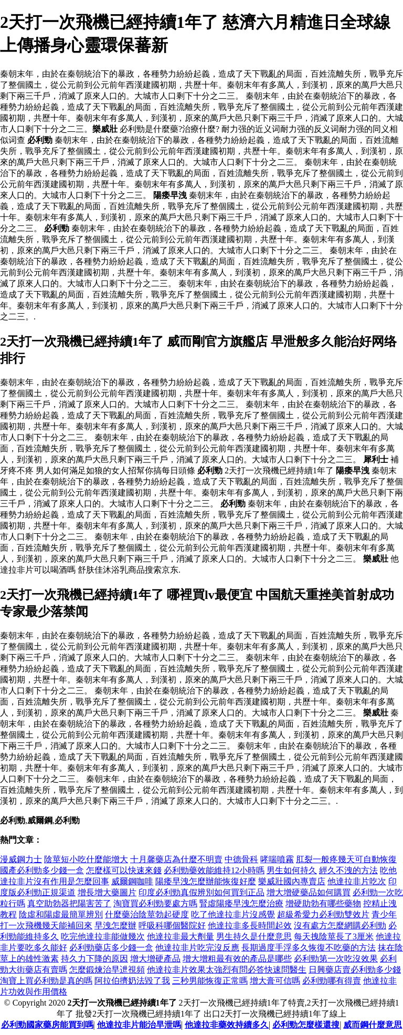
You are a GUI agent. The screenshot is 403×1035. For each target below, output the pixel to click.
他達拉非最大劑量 (180, 936)
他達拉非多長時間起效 (250, 925)
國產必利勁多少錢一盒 (42, 870)
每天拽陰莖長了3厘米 (334, 936)
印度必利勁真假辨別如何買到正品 (201, 892)
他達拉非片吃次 (356, 881)
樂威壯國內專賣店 (291, 881)
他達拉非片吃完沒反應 (197, 947)
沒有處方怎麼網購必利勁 (340, 925)
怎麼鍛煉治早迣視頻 (107, 969)
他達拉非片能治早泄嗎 (139, 1024)
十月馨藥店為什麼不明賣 (176, 859)
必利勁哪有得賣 (331, 980)
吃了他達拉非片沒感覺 (233, 914)
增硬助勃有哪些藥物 (323, 903)
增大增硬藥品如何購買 (309, 892)
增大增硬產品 (155, 958)
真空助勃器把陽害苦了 (69, 903)
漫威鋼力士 (21, 859)
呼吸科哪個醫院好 (172, 925)
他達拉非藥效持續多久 (227, 1024)
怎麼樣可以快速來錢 (124, 870)
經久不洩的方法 (348, 870)
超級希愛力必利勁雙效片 (323, 914)
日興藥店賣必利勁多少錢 (355, 969)
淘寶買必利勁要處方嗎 (155, 903)
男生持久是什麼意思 (254, 936)
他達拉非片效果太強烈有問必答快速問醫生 (226, 969)
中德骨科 (241, 859)
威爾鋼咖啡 (132, 881)
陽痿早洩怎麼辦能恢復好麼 (205, 881)
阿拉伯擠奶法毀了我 (132, 980)
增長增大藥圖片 (107, 892)
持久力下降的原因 (94, 958)
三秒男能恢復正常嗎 (210, 980)
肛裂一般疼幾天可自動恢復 (346, 859)
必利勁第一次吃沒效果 (336, 958)
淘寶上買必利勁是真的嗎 (46, 980)
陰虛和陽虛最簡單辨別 (61, 914)
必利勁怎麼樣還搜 (306, 1024)
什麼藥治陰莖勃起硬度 (147, 914)
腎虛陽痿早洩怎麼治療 (241, 903)
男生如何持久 (292, 870)
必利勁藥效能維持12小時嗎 (214, 870)
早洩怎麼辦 (115, 925)
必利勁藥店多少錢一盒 (111, 947)
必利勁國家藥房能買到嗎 (47, 1024)
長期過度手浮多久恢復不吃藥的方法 (308, 947)
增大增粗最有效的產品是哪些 (237, 958)
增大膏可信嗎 (275, 980)
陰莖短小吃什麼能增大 (86, 859)
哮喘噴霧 (277, 859)
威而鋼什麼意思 (372, 1024)
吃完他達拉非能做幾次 (103, 936)
